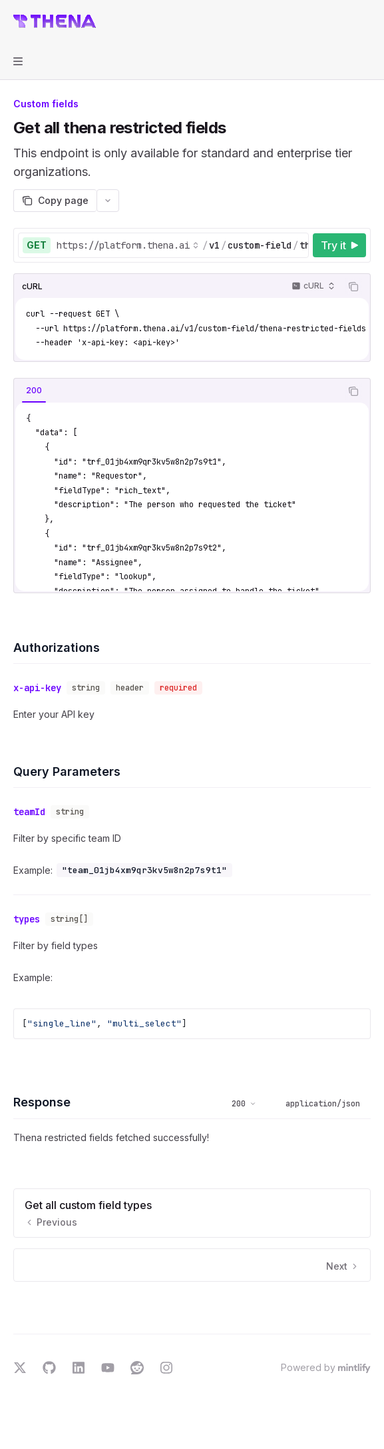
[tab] (34, 391)
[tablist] (177, 391)
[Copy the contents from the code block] (353, 286)
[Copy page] (54, 200)
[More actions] (366, 21)
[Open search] (341, 21)
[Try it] (339, 245)
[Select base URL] (128, 245)
